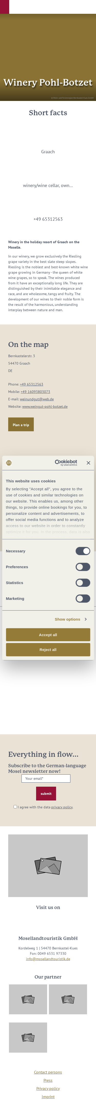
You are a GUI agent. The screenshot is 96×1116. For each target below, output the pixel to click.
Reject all (48, 649)
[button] (4, 7)
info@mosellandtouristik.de (48, 959)
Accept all (48, 634)
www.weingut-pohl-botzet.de (45, 406)
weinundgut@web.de (37, 399)
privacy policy (61, 807)
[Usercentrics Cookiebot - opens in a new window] (57, 463)
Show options (67, 619)
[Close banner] (88, 463)
